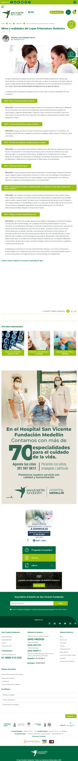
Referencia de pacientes (67, 661)
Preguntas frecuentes (38, 550)
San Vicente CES (6, 646)
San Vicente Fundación (10, 632)
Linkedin (15, 2)
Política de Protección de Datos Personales (43, 609)
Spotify (29, 2)
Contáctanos (5, 681)
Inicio (3, 23)
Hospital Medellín (6, 640)
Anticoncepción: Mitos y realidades (65, 353)
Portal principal (56, 12)
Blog (31, 12)
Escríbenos (5, 689)
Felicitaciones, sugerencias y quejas (12, 674)
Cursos (31, 558)
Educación (63, 643)
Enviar (60, 603)
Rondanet (63, 658)
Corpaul (3, 643)
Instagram (25, 2)
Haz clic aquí (39, 585)
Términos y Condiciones (24, 609)
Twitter (18, 2)
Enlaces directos (66, 632)
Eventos (62, 646)
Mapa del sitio (64, 652)
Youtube (22, 2)
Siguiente (71, 716)
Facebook (11, 2)
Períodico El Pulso (65, 649)
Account (74, 2)
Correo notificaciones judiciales (10, 684)
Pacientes (19, 23)
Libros (31, 565)
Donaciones (63, 640)
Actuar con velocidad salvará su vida (13, 353)
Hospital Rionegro (6, 637)
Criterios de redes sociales (68, 655)
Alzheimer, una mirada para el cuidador (39, 353)
